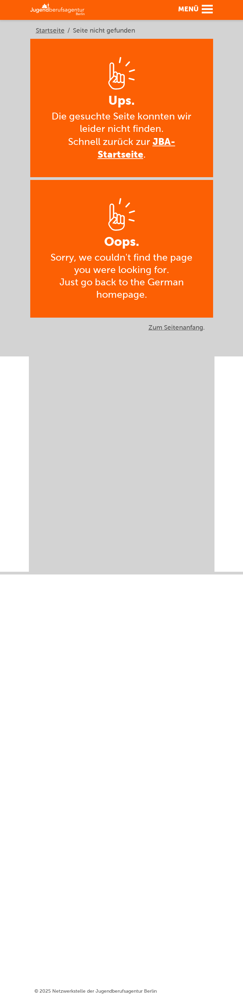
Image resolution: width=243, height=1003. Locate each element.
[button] (193, 8)
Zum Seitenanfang (175, 327)
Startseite (50, 30)
